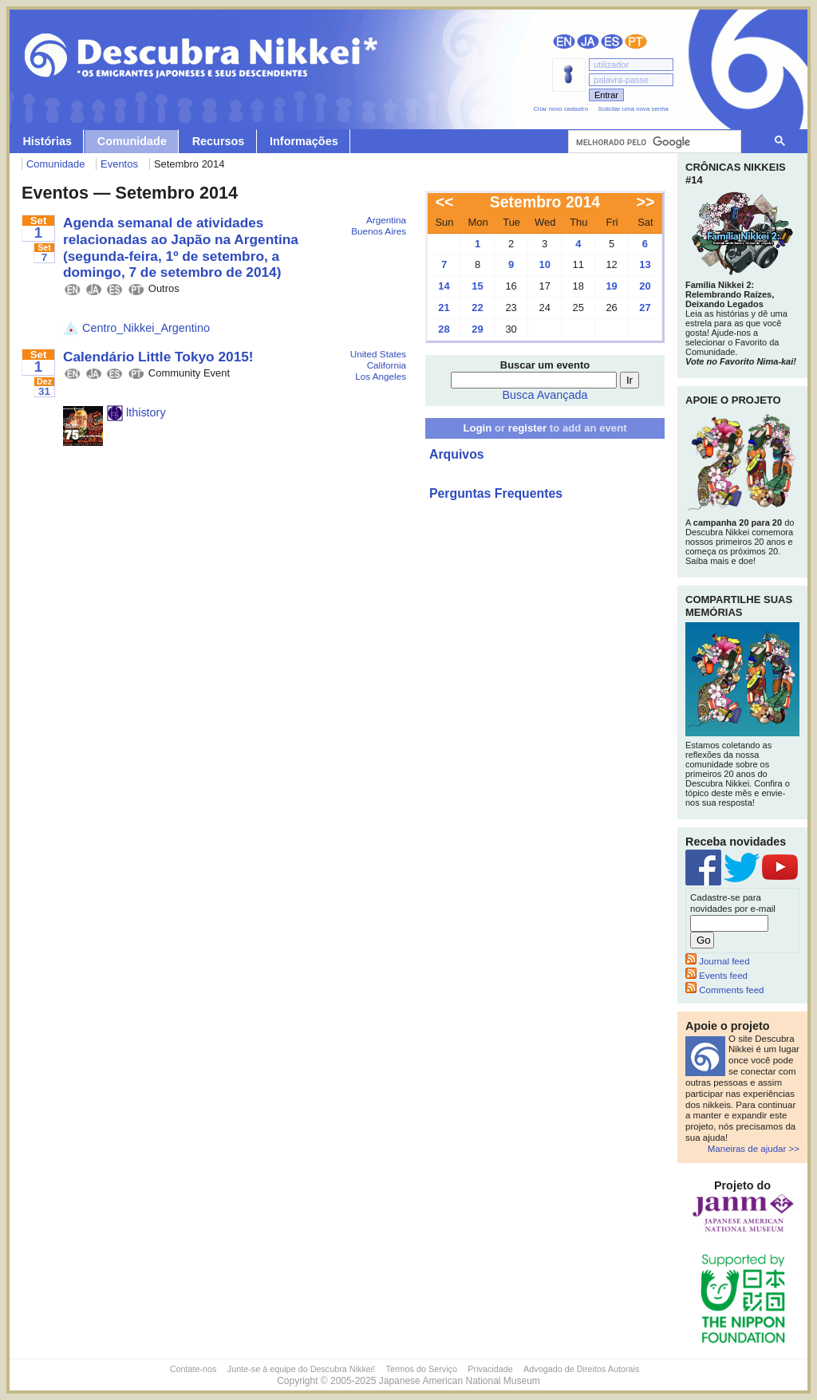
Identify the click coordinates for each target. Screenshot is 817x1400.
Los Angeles (380, 376)
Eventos (119, 164)
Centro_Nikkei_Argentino (136, 327)
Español (612, 41)
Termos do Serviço (421, 1369)
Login (477, 428)
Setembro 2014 (545, 202)
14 (443, 286)
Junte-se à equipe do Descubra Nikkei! (301, 1369)
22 (477, 308)
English (564, 41)
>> (646, 202)
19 (611, 286)
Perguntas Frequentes (495, 493)
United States (378, 354)
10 (544, 264)
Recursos (218, 141)
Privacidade (490, 1369)
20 (644, 286)
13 (644, 264)
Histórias (47, 141)
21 (443, 308)
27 (644, 308)
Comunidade (132, 141)
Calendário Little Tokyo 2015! (158, 357)
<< (445, 202)
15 (477, 286)
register (527, 428)
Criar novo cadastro (560, 108)
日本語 (588, 41)
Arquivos (456, 454)
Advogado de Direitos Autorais (581, 1369)
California (386, 365)
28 (443, 329)
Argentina (386, 220)
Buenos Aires (378, 231)
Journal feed (717, 961)
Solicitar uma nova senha (633, 108)
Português (636, 41)
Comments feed (724, 990)
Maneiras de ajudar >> (753, 1149)
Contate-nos (193, 1369)
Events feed (716, 975)
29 (477, 329)
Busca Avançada (545, 394)
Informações (304, 141)
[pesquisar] (653, 142)
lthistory (136, 412)
